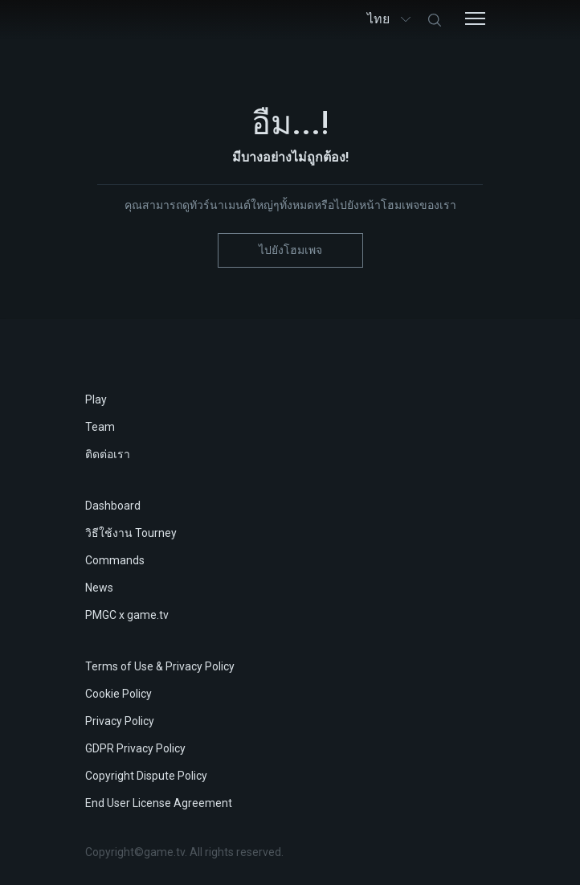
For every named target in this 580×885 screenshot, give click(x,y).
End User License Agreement (158, 803)
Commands (115, 560)
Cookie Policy (118, 693)
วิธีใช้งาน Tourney (131, 532)
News (99, 587)
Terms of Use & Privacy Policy (160, 666)
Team (100, 426)
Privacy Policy (119, 721)
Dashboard (113, 505)
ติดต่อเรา (107, 454)
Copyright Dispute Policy (146, 775)
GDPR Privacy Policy (135, 748)
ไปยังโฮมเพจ (290, 250)
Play (96, 399)
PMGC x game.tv (127, 614)
